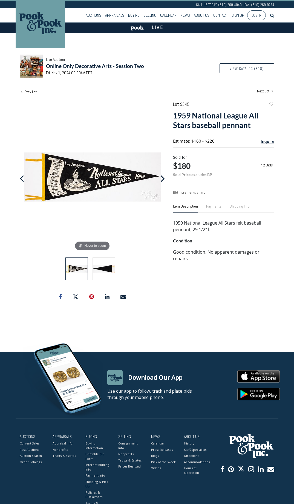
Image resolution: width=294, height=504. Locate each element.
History (189, 443)
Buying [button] (134, 15)
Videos (156, 468)
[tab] (185, 208)
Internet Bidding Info (97, 467)
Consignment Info (128, 445)
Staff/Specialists (195, 449)
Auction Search (31, 456)
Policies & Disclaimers (93, 494)
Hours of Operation (191, 470)
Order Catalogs (31, 462)
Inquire (267, 141)
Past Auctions (29, 449)
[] (267, 165)
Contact (220, 15)
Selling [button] (149, 15)
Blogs (155, 456)
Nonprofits (60, 449)
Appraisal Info (63, 443)
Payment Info (95, 475)
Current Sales (29, 443)
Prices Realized (129, 466)
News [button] (185, 15)
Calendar (168, 15)
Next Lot (265, 91)
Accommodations (196, 462)
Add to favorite (271, 105)
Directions (191, 456)
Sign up (238, 15)
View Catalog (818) (247, 68)
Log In (256, 15)
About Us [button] (201, 15)
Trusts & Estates (64, 456)
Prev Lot (29, 91)
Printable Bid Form (94, 456)
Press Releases (162, 449)
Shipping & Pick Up (96, 483)
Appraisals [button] (114, 15)
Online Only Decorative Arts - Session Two (95, 66)
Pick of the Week (163, 462)
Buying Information (94, 445)
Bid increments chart (189, 192)
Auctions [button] (93, 15)
